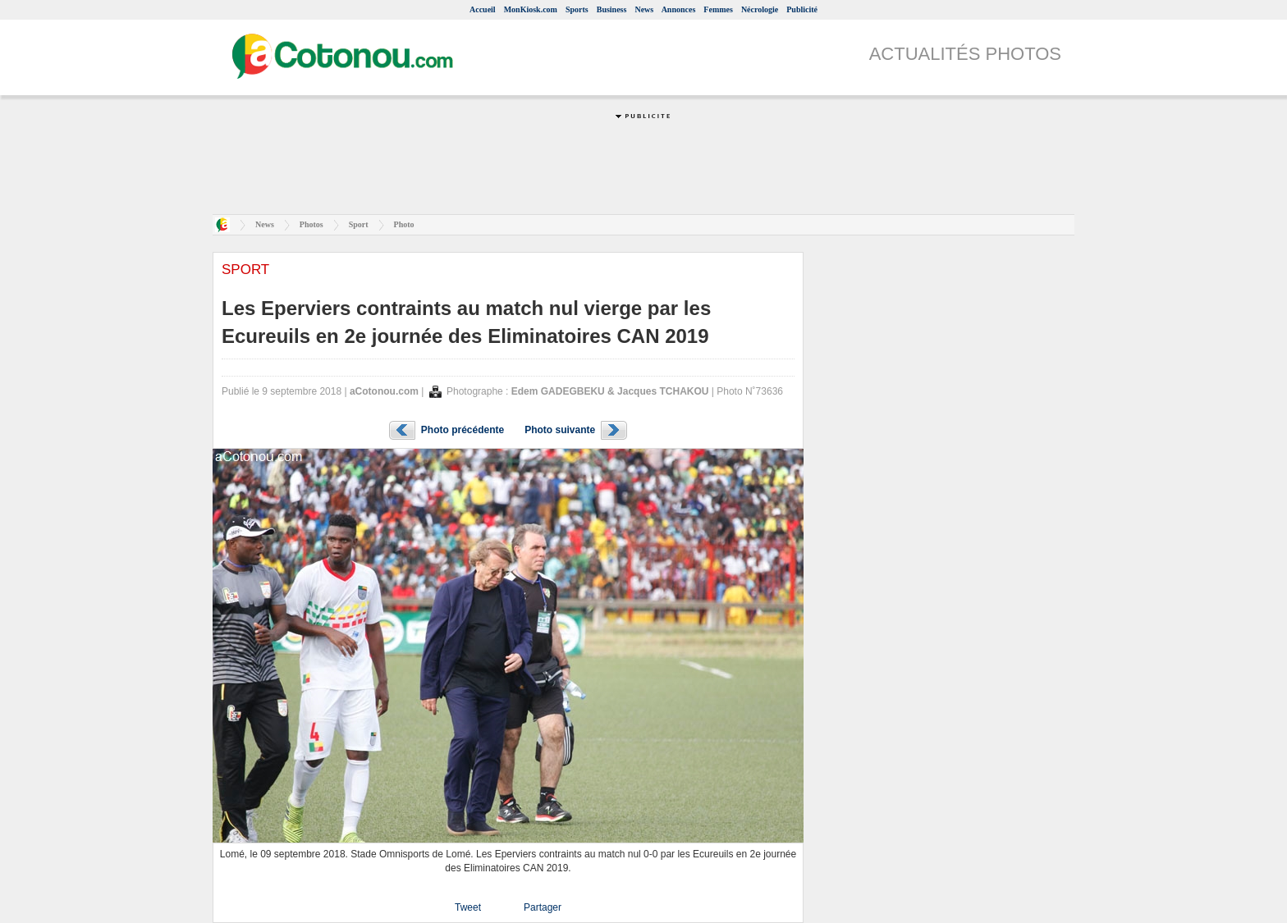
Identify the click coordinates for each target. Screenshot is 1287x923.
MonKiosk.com (530, 9)
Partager (542, 907)
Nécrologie (759, 9)
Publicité (802, 9)
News (643, 9)
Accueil (482, 9)
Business (612, 9)
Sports (577, 9)
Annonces (679, 9)
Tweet (468, 907)
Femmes (718, 9)
